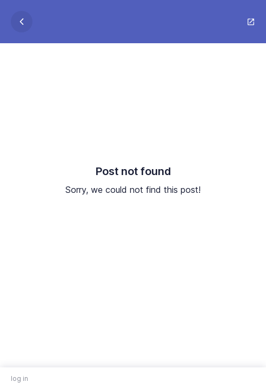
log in (19, 378)
